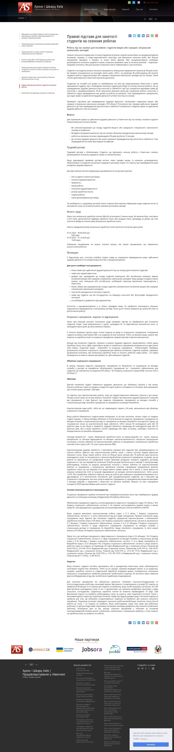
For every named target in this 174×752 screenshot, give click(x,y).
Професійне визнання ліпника (84, 674)
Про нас (139, 9)
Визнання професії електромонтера (83, 716)
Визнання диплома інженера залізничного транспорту (85, 690)
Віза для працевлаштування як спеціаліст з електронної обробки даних (113, 675)
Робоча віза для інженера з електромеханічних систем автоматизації (114, 667)
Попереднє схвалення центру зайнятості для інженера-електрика (84, 728)
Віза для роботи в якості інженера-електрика (113, 682)
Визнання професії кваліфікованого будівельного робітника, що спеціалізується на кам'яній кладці (85, 708)
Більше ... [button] (145, 739)
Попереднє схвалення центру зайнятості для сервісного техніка (84, 721)
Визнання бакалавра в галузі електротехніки (85, 695)
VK (142, 668)
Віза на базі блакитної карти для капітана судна (113, 724)
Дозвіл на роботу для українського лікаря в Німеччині (112, 743)
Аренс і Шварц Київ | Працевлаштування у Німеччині (44, 672)
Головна (21, 18)
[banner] (43, 8)
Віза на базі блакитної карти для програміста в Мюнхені (113, 718)
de (145, 19)
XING (153, 668)
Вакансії (125, 9)
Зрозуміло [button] (151, 744)
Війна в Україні (90, 9)
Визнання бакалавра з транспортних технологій (86, 679)
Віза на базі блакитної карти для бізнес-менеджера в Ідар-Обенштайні (112, 711)
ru (156, 19)
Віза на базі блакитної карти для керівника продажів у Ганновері (112, 696)
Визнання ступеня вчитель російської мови (85, 684)
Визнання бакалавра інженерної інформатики (85, 700)
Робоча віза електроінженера (82, 669)
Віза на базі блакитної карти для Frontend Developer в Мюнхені (112, 730)
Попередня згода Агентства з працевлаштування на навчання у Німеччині (112, 688)
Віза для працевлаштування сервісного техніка (83, 735)
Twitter (138, 668)
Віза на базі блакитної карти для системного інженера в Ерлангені (112, 703)
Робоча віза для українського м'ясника (84, 741)
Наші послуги (110, 9)
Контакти (153, 9)
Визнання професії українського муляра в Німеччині (112, 737)
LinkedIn (149, 668)
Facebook (146, 668)
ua (150, 19)
